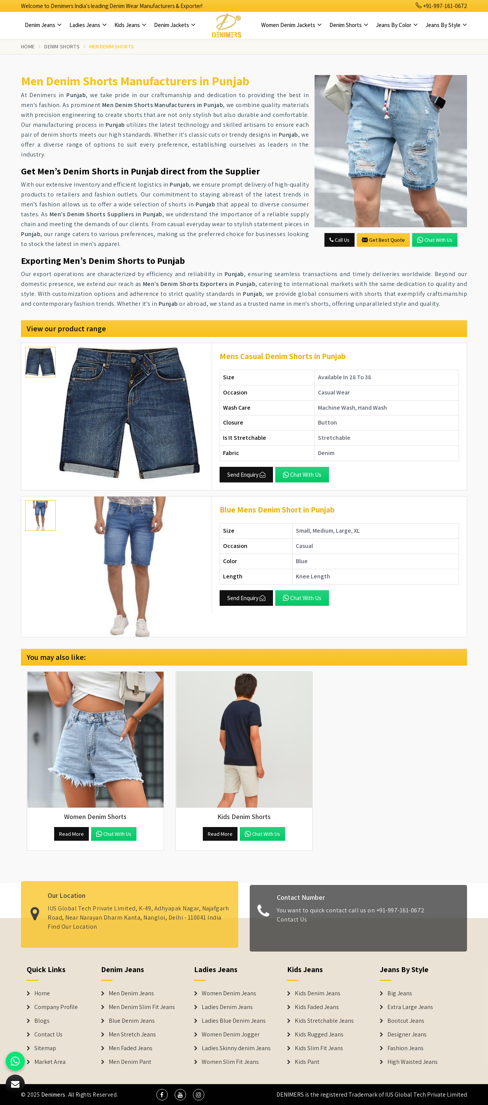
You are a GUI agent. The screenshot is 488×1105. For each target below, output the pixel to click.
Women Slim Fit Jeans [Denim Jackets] (230, 1062)
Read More (71, 833)
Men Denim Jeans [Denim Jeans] (131, 993)
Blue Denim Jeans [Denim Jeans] (132, 1021)
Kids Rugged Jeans (319, 1035)
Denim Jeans (43, 25)
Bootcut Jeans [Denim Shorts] (405, 1021)
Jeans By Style (446, 25)
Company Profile (56, 1007)
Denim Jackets (175, 25)
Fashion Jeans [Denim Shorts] (405, 1048)
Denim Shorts (348, 25)
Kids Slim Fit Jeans (319, 1048)
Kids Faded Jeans (317, 1007)
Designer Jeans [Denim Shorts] (407, 1035)
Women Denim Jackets (291, 25)
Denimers (53, 1094)
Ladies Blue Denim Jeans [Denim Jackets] (234, 1021)
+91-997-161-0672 (441, 6)
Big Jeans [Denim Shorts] (399, 993)
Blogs (42, 1021)
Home (28, 46)
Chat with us (435, 239)
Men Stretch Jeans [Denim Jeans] (132, 1035)
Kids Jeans (130, 25)
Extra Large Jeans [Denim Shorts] (410, 1007)
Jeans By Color (397, 25)
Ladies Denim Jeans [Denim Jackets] (227, 1007)
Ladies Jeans (88, 25)
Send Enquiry (246, 474)
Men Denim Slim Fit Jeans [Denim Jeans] (142, 1007)
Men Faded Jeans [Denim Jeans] (130, 1048)
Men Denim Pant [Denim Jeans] (130, 1062)
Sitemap (45, 1048)
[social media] (162, 1094)
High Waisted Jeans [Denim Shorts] (412, 1062)
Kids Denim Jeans (317, 993)
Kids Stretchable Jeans (324, 1021)
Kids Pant (307, 1062)
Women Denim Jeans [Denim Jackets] (229, 993)
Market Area (50, 1062)
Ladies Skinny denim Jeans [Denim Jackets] (236, 1048)
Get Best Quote (383, 239)
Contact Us (292, 924)
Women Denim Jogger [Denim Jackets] (231, 1035)
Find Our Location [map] (72, 923)
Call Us (339, 239)
